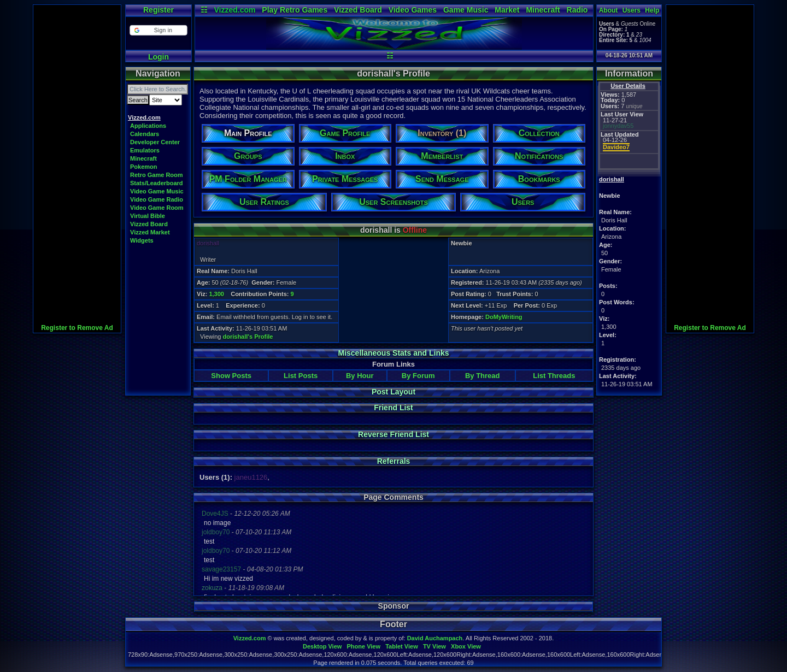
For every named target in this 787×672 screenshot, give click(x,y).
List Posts (301, 376)
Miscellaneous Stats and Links (393, 353)
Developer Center (155, 142)
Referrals (393, 461)
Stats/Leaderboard (156, 183)
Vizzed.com (234, 9)
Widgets (142, 240)
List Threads (554, 376)
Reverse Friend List (393, 434)
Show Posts (231, 376)
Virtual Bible (147, 216)
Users (631, 10)
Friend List (393, 407)
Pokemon (143, 166)
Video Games (413, 9)
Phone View (363, 646)
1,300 (216, 294)
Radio (577, 9)
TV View (434, 646)
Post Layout (393, 391)
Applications (148, 125)
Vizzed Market (150, 232)
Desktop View (322, 646)
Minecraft (543, 9)
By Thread (482, 376)
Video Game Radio (156, 199)
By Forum (418, 376)
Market (507, 9)
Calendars (144, 134)
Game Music (465, 9)
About (608, 10)
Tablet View (401, 646)
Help (652, 10)
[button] (158, 30)
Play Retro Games (294, 9)
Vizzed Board (358, 9)
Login (158, 56)
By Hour (360, 376)
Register (158, 9)
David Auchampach (435, 638)
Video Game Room (157, 207)
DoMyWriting (503, 317)
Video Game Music (157, 191)
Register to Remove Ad (77, 328)
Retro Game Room (156, 175)
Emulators (145, 150)
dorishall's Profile (248, 336)
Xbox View (466, 646)
